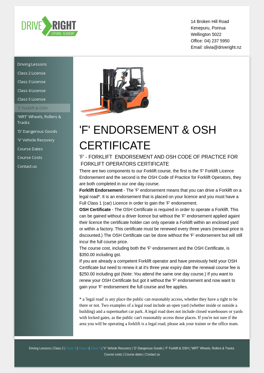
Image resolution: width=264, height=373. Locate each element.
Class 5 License (31, 99)
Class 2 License (31, 73)
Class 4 (84, 348)
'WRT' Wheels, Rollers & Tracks (39, 119)
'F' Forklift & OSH (32, 108)
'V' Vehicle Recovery (36, 140)
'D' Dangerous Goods (37, 131)
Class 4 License (31, 90)
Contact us (27, 166)
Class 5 (96, 348)
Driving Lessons (32, 64)
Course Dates (30, 149)
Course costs (113, 354)
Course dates (134, 354)
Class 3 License (31, 81)
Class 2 (58, 348)
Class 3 (71, 348)
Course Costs (29, 157)
